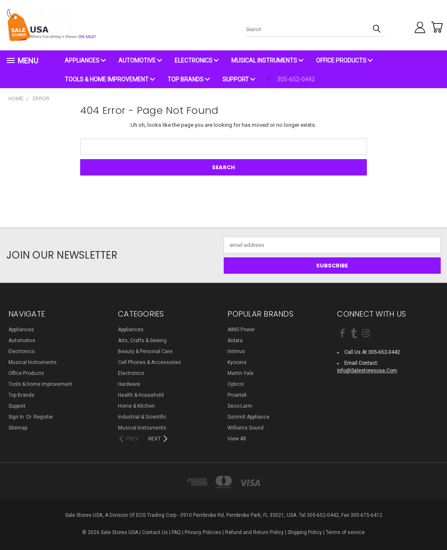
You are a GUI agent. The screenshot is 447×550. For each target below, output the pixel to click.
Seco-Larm (239, 406)
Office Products (344, 60)
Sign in (16, 417)
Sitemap (17, 428)
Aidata (235, 340)
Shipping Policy (305, 532)
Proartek (237, 395)
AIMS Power (241, 330)
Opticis (235, 384)
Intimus (236, 351)
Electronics (197, 60)
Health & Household (141, 395)
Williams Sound (245, 428)
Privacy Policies (203, 532)
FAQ (176, 532)
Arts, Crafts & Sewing (142, 340)
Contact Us (155, 532)
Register (43, 417)
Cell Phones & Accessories (149, 362)
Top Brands (188, 79)
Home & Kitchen (136, 406)
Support (238, 79)
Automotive (140, 60)
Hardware (129, 384)
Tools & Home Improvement (110, 79)
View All (236, 439)
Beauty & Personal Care (145, 351)
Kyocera (236, 362)
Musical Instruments (267, 60)
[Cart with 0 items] (434, 27)
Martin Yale (240, 373)
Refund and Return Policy (254, 532)
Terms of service (345, 532)
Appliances (85, 60)
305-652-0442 (296, 79)
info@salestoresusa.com (367, 371)
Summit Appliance (248, 417)
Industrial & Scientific (142, 417)
